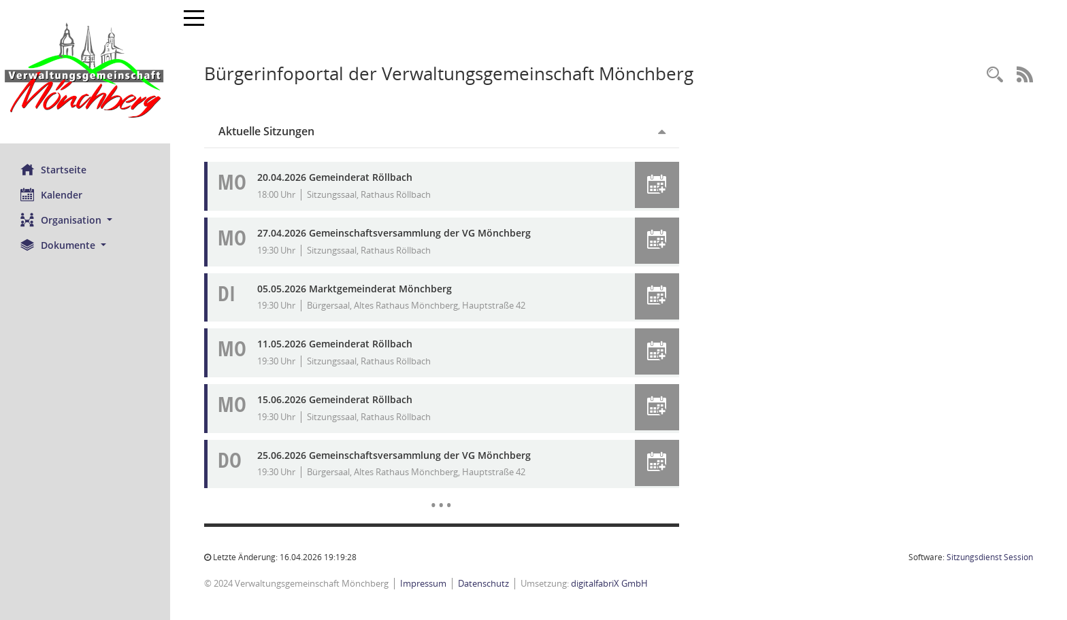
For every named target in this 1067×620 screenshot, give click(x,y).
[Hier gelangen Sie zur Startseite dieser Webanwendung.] (85, 71)
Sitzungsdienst (990, 557)
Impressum (423, 583)
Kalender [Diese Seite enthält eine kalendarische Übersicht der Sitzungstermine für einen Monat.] (51, 194)
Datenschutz (483, 583)
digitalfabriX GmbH (609, 583)
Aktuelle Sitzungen (266, 131)
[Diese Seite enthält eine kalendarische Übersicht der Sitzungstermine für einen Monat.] (441, 495)
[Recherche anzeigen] (995, 75)
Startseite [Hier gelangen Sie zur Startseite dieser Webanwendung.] (53, 169)
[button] (85, 219)
